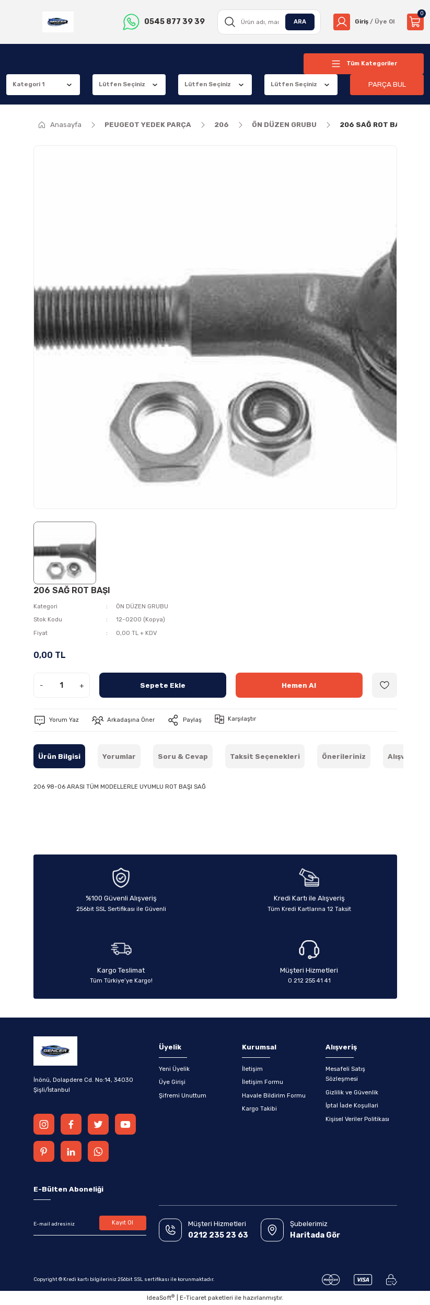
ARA (300, 21)
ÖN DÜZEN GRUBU (142, 606)
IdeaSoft (161, 1297)
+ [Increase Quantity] (81, 685)
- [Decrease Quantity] (41, 685)
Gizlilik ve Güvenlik (352, 1092)
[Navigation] (364, 63)
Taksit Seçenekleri (265, 756)
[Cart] (415, 22)
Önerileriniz (344, 756)
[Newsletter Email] (89, 1223)
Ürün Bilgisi (59, 756)
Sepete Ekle (162, 685)
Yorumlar (119, 756)
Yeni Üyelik (174, 1068)
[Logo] (58, 21)
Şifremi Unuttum (182, 1095)
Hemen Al (299, 685)
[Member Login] (363, 22)
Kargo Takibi (259, 1108)
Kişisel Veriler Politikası (357, 1119)
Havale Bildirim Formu (274, 1095)
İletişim (252, 1068)
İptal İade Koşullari (352, 1105)
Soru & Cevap (183, 756)
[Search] (269, 21)
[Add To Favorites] (384, 685)
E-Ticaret (193, 1297)
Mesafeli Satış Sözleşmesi (345, 1073)
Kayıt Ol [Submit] (122, 1222)
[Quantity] (62, 685)
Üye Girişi (172, 1081)
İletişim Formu (262, 1081)
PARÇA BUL (387, 84)
